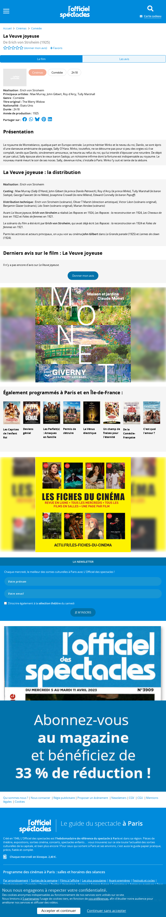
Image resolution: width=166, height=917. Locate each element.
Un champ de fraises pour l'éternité (111, 433)
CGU (140, 798)
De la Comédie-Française (129, 433)
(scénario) (53, 202)
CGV (131, 798)
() (72, 191)
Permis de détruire (69, 431)
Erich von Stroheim (32, 90)
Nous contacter (40, 798)
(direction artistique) (95, 202)
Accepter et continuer (58, 910)
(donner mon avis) (35, 48)
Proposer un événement (92, 798)
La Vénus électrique (89, 431)
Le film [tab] (41, 59)
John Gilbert (54, 94)
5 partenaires (30, 899)
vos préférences (98, 899)
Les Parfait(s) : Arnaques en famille (51, 433)
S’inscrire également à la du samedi (41, 603)
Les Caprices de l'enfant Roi (11, 433)
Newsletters (118, 798)
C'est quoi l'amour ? (149, 431)
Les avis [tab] (124, 59)
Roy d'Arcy (69, 94)
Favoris (56, 48)
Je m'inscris (83, 612)
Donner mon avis (83, 276)
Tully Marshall (86, 94)
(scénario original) (137, 202)
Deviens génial (28, 431)
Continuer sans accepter (106, 910)
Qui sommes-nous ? (15, 798)
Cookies (20, 801)
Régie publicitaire (64, 798)
